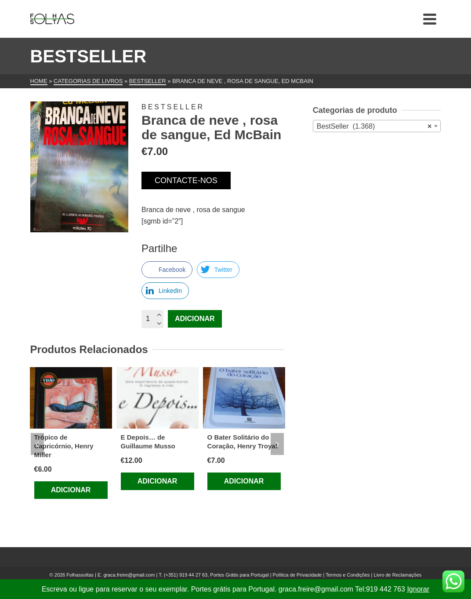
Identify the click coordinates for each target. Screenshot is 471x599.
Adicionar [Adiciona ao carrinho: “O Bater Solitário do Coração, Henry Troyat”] (244, 481)
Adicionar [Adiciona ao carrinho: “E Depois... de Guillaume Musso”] (158, 481)
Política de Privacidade (297, 574)
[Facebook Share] (166, 269)
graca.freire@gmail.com (129, 574)
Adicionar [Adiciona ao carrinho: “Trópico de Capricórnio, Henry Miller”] (71, 490)
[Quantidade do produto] (152, 319)
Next (277, 444)
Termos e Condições (348, 574)
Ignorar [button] (418, 589)
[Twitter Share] (218, 269)
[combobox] (377, 126)
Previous (37, 444)
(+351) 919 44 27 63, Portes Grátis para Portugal (217, 574)
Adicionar (195, 318)
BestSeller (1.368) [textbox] (374, 126)
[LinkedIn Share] (165, 290)
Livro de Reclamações (398, 574)
